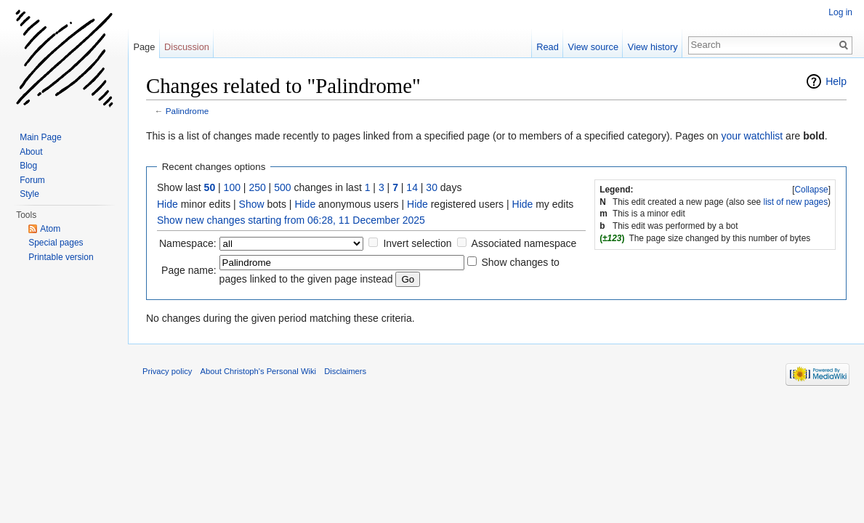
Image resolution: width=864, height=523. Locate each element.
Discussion (186, 46)
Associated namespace (524, 243)
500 (282, 187)
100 (232, 187)
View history (653, 46)
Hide (167, 204)
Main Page (40, 137)
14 (412, 187)
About (31, 152)
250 (257, 187)
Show (252, 204)
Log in (840, 12)
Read (547, 46)
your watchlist (752, 136)
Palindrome (187, 110)
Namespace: (188, 243)
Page (144, 46)
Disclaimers (345, 371)
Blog (28, 166)
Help (836, 81)
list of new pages (796, 202)
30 (431, 187)
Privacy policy (167, 371)
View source (593, 46)
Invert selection (417, 243)
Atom (50, 229)
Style (29, 194)
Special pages (55, 243)
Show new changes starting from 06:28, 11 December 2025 (291, 220)
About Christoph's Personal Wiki (258, 371)
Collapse (811, 190)
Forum (32, 180)
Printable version (60, 257)
